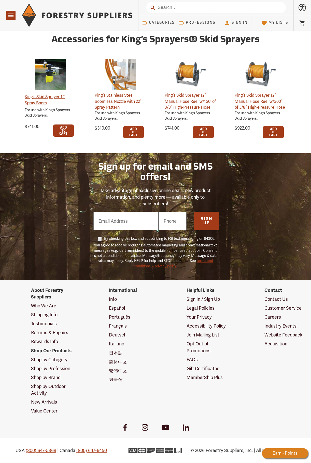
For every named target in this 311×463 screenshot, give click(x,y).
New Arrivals (44, 402)
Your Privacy (199, 317)
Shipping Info (44, 315)
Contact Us (276, 299)
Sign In (236, 23)
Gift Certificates (203, 368)
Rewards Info (44, 341)
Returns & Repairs (49, 332)
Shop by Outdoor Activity (48, 389)
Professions (197, 23)
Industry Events (280, 326)
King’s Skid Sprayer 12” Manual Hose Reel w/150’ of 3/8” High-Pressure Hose (190, 101)
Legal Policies (201, 308)
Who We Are (43, 306)
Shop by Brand (46, 377)
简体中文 (118, 362)
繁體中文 (118, 371)
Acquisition (275, 344)
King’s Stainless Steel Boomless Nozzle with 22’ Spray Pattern (118, 101)
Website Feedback (283, 335)
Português (119, 317)
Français (118, 326)
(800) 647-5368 (41, 450)
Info (113, 299)
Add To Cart (63, 130)
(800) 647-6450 (91, 450)
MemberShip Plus (205, 377)
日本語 (116, 353)
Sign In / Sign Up (203, 299)
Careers (272, 317)
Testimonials (44, 324)
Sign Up (207, 221)
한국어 (116, 380)
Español (117, 308)
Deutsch (117, 335)
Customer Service (283, 308)
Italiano (116, 344)
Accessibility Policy (206, 326)
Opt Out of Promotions (198, 347)
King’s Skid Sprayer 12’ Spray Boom (45, 99)
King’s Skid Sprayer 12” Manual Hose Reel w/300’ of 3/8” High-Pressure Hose (260, 101)
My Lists (274, 23)
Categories (158, 23)
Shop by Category (49, 359)
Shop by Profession (50, 368)
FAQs (192, 359)
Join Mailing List (203, 335)
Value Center (44, 411)
